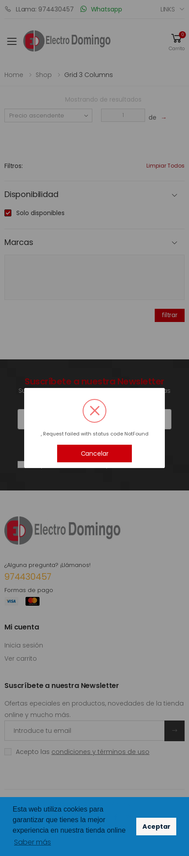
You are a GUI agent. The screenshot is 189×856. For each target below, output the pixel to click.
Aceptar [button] (156, 826)
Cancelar (95, 453)
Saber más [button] (32, 842)
